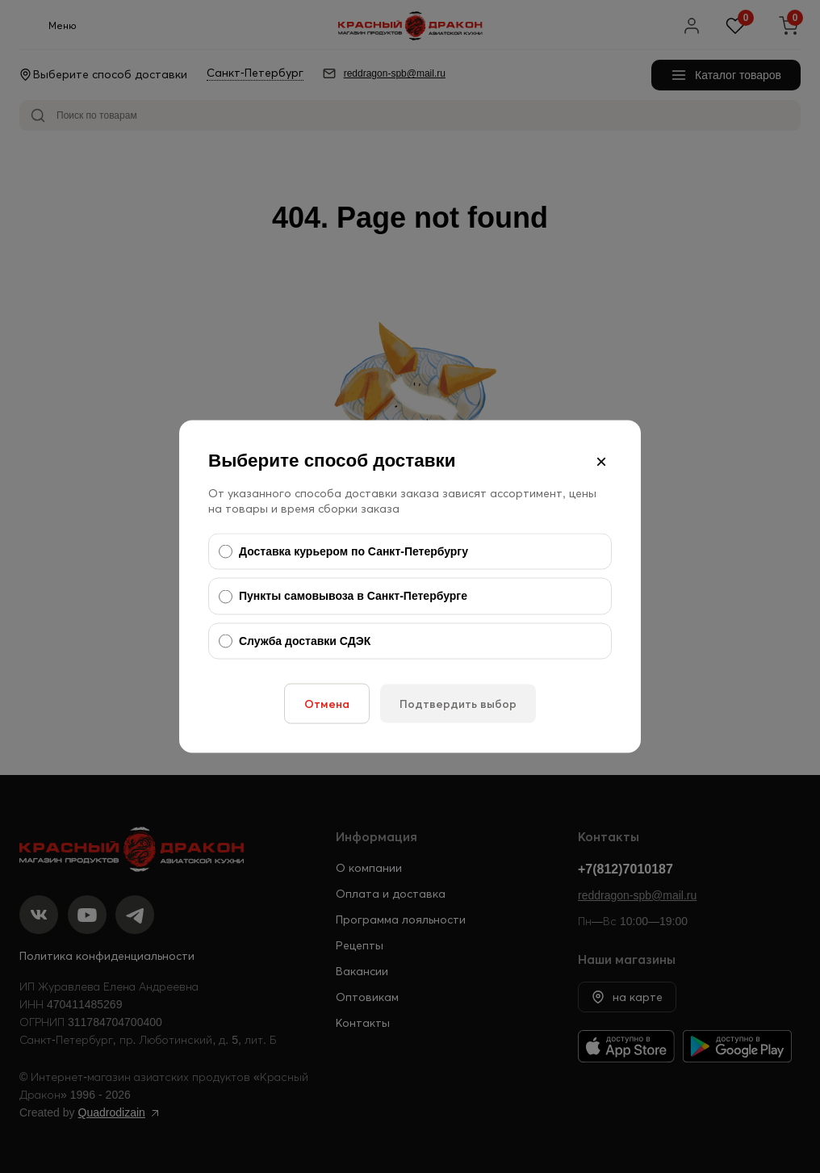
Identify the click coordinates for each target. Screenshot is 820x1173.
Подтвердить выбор (458, 704)
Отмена (326, 704)
